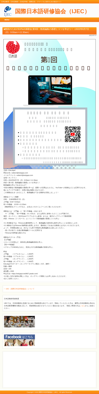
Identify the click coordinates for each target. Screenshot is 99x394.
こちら (82, 306)
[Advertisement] (23, 369)
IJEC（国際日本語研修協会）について (20, 289)
